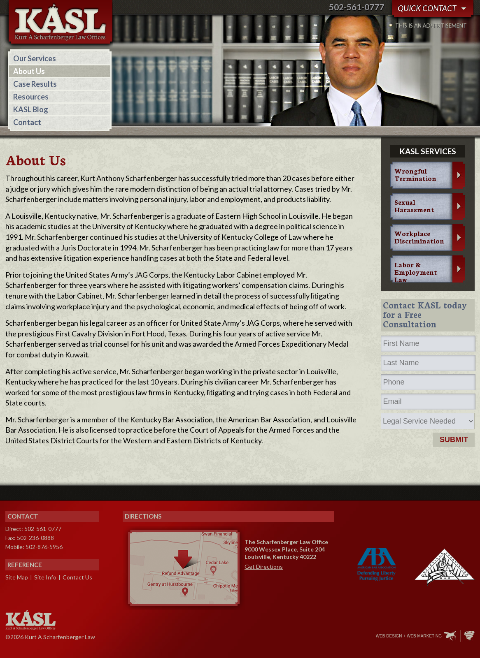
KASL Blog (30, 109)
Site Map (16, 577)
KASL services (428, 151)
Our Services (34, 58)
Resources (31, 96)
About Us (29, 71)
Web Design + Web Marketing (409, 636)
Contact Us (77, 577)
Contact (27, 122)
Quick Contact (427, 8)
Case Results (35, 83)
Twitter (334, 636)
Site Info (45, 577)
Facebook (317, 636)
